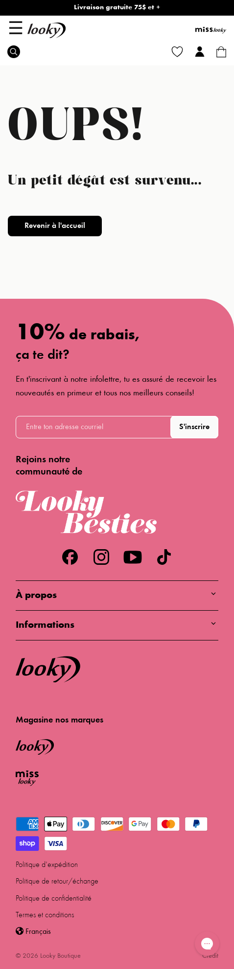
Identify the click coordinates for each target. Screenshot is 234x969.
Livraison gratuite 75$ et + (117, 7)
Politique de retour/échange (57, 882)
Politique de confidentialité (54, 899)
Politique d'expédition (47, 865)
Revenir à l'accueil (54, 226)
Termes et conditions (45, 915)
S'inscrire (194, 427)
